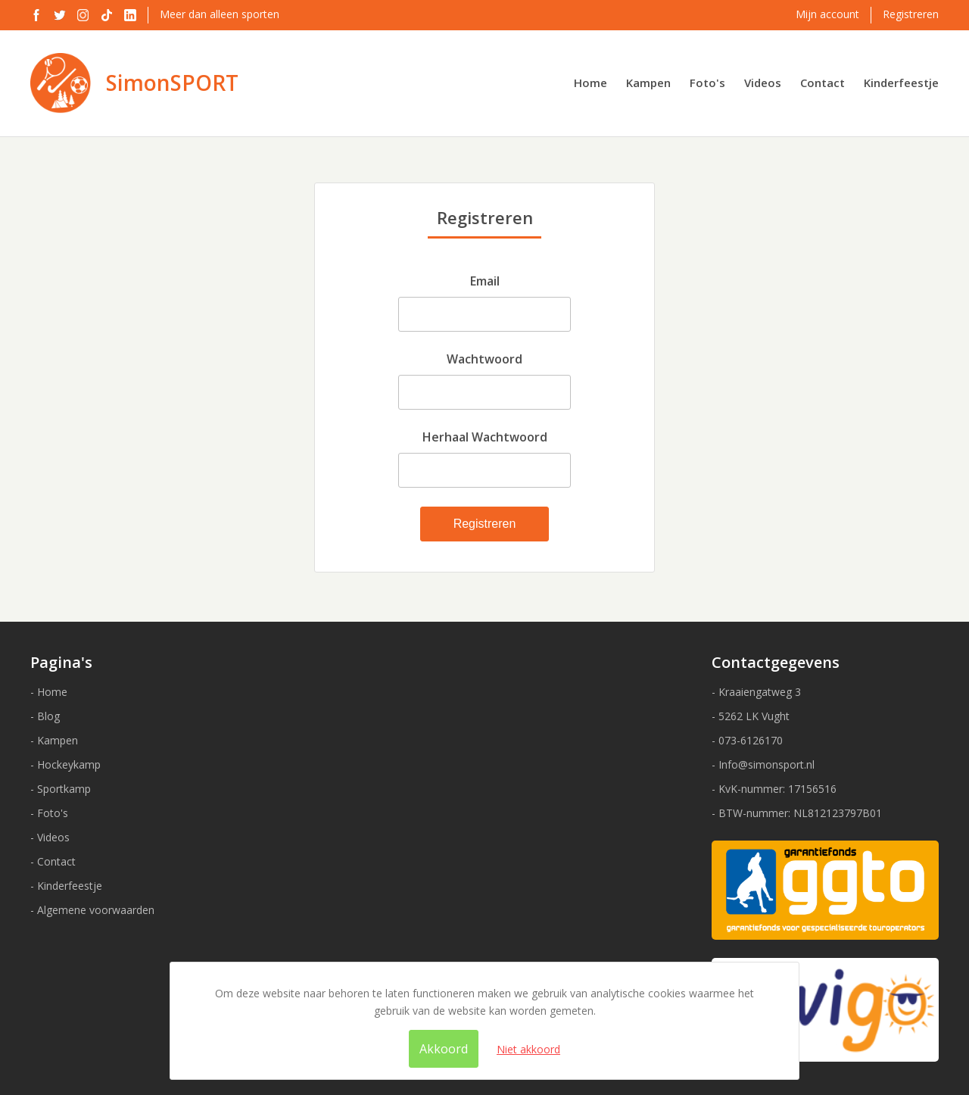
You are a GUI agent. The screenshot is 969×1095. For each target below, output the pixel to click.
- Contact (53, 861)
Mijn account (827, 14)
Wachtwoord (484, 359)
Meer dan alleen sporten (219, 14)
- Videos (50, 837)
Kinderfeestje (901, 82)
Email (485, 281)
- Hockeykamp (65, 764)
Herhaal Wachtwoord (484, 437)
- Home (48, 692)
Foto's (707, 82)
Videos (762, 82)
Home (590, 82)
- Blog (45, 716)
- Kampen (54, 740)
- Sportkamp (60, 788)
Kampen (648, 82)
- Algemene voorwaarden (92, 910)
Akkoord (443, 1048)
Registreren (911, 14)
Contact (822, 82)
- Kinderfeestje (66, 885)
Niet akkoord (528, 1049)
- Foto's (49, 813)
